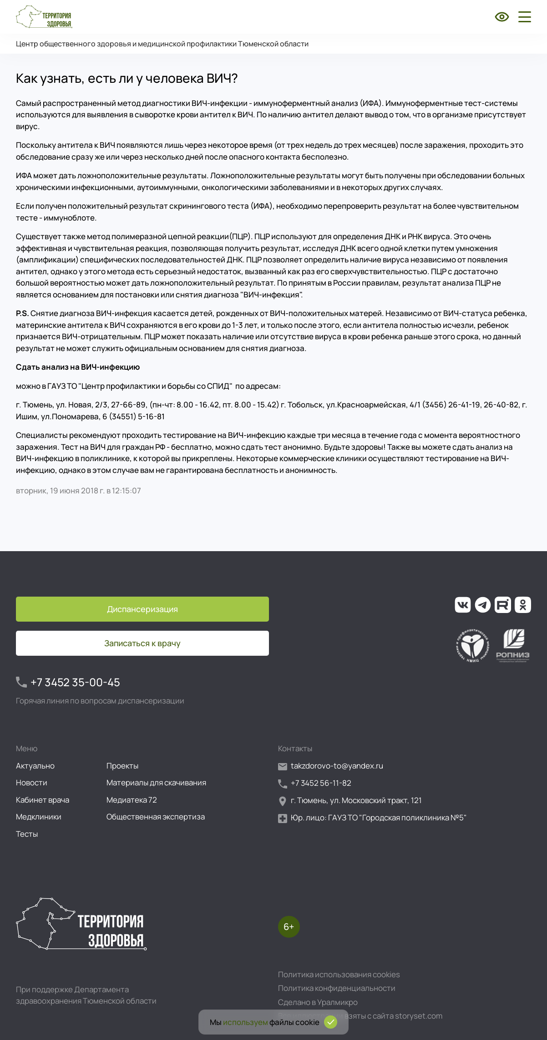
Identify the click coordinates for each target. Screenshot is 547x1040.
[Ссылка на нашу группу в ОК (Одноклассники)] (523, 605)
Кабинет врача (42, 799)
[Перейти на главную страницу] (44, 16)
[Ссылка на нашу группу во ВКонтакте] (463, 605)
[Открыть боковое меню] (523, 16)
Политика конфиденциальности (336, 988)
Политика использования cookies (339, 974)
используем (245, 1022)
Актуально (35, 765)
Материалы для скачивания (156, 782)
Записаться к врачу (142, 643)
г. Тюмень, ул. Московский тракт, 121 (350, 800)
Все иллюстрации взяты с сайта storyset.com (360, 1015)
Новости (31, 782)
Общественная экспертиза (155, 816)
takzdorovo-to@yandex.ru (330, 766)
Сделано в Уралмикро (318, 1002)
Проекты (122, 765)
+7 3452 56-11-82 (314, 783)
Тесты (27, 834)
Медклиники (38, 816)
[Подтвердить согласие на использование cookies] (330, 1022)
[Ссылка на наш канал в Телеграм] (483, 605)
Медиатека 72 (131, 799)
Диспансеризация (142, 608)
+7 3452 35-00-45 (68, 682)
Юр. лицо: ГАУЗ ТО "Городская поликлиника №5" (372, 818)
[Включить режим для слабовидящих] (502, 16)
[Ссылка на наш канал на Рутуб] (503, 605)
